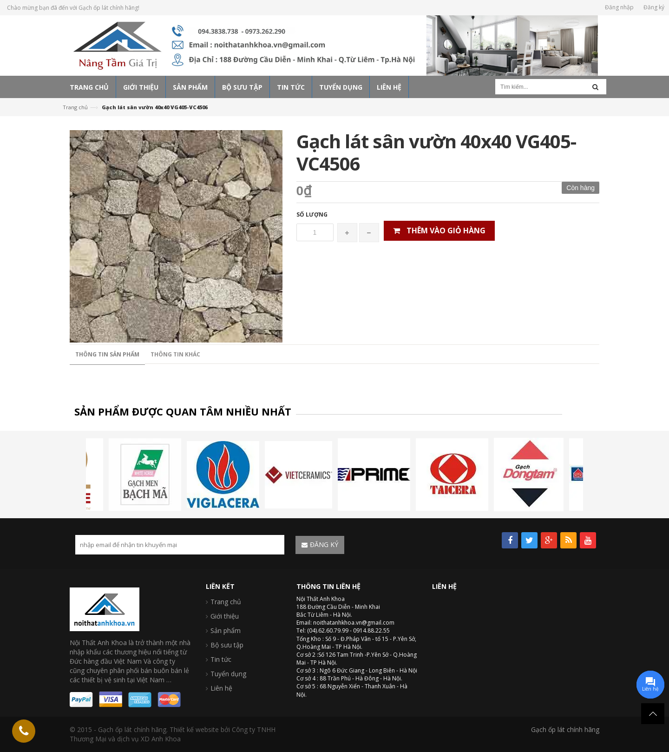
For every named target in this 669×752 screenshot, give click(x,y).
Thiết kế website (194, 729)
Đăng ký (653, 7)
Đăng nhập (619, 7)
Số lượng (312, 214)
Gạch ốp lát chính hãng (565, 729)
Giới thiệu (224, 616)
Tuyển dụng (228, 673)
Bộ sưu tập (226, 644)
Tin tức (220, 659)
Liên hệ (221, 688)
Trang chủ (75, 107)
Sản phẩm (225, 630)
